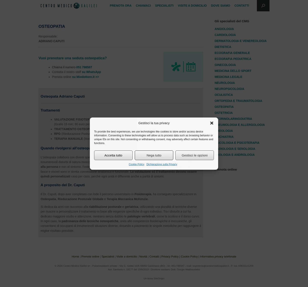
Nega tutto (154, 155)
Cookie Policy (136, 164)
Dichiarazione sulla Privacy (162, 164)
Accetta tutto (113, 155)
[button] (212, 123)
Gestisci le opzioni (195, 155)
